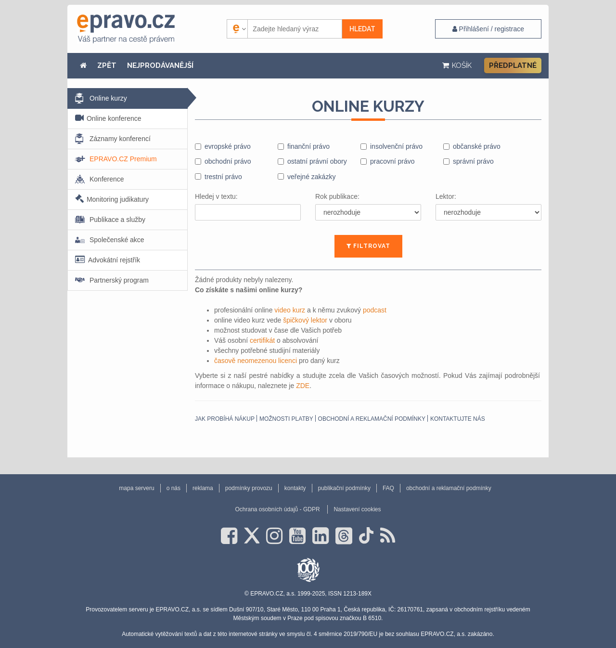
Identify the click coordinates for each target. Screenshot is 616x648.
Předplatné (513, 65)
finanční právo (308, 146)
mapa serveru (136, 488)
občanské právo (476, 146)
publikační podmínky (344, 488)
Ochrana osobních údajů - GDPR (277, 509)
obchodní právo (228, 161)
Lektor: (446, 196)
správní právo (473, 161)
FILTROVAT (368, 246)
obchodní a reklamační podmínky (371, 418)
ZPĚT (106, 65)
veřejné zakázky (311, 177)
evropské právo (228, 146)
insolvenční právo (396, 146)
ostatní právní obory (317, 161)
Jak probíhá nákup (225, 418)
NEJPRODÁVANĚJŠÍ (160, 65)
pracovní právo (392, 161)
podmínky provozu (248, 488)
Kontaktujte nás (457, 418)
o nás (173, 488)
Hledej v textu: (216, 196)
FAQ (388, 488)
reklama (202, 488)
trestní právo (223, 177)
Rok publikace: (337, 196)
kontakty (295, 488)
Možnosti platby (286, 418)
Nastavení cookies (357, 509)
